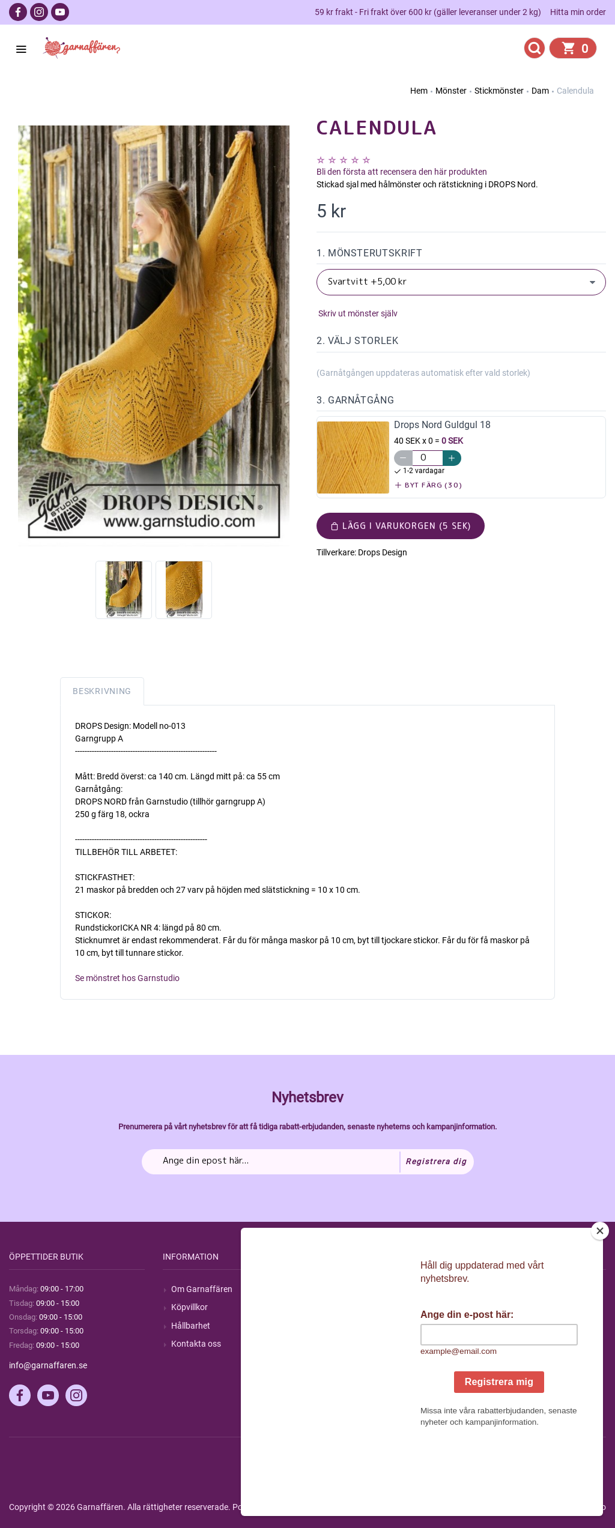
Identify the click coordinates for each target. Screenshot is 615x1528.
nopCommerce (305, 1507)
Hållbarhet (190, 1325)
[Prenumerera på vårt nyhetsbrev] (307, 1162)
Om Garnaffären (201, 1289)
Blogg (336, 1307)
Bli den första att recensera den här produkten (402, 172)
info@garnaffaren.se (48, 1365)
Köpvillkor (189, 1307)
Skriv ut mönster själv (357, 313)
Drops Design (382, 552)
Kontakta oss (196, 1343)
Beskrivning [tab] (102, 691)
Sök (332, 1289)
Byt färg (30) (428, 485)
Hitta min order (578, 12)
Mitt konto (498, 1289)
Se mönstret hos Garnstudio (127, 978)
